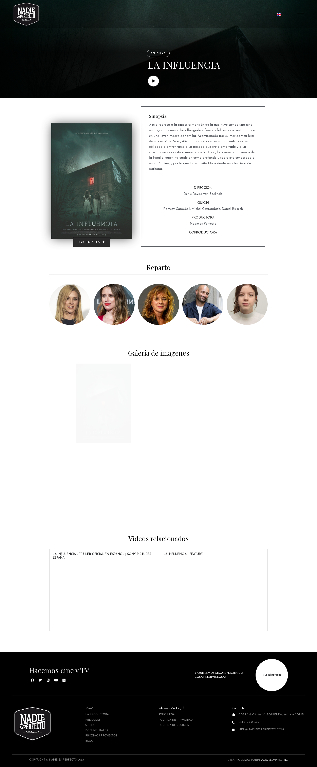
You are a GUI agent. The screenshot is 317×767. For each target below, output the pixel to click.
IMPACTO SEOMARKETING (272, 759)
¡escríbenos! (272, 675)
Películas (158, 53)
